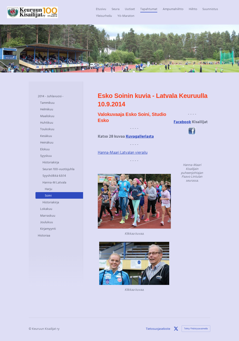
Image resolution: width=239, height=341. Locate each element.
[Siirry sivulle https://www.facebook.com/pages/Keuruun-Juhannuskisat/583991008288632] (192, 130)
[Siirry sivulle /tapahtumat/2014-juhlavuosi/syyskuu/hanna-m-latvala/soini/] (192, 148)
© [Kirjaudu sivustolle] (30, 328)
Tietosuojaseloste (158, 328)
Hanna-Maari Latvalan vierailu (123, 152)
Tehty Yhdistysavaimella (196, 328)
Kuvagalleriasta (140, 136)
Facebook (182, 122)
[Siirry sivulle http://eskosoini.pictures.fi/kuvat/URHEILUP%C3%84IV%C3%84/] (134, 201)
